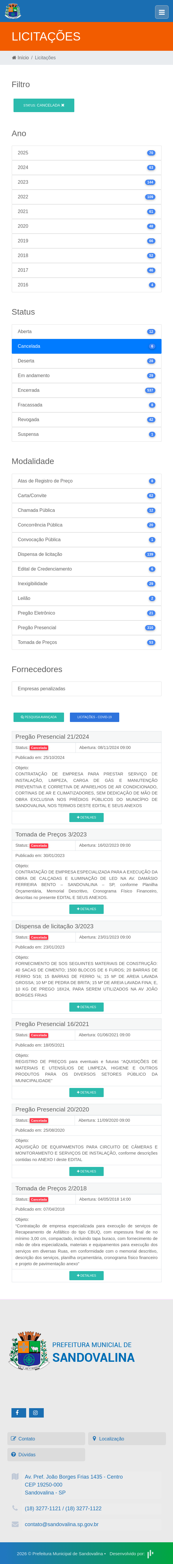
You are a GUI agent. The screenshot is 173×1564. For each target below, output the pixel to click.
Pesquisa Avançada (39, 717)
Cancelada (43, 105)
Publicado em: (29, 757)
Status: (22, 747)
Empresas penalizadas (41, 688)
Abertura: (88, 747)
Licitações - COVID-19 (95, 717)
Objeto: (22, 767)
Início (20, 57)
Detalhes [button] (86, 817)
